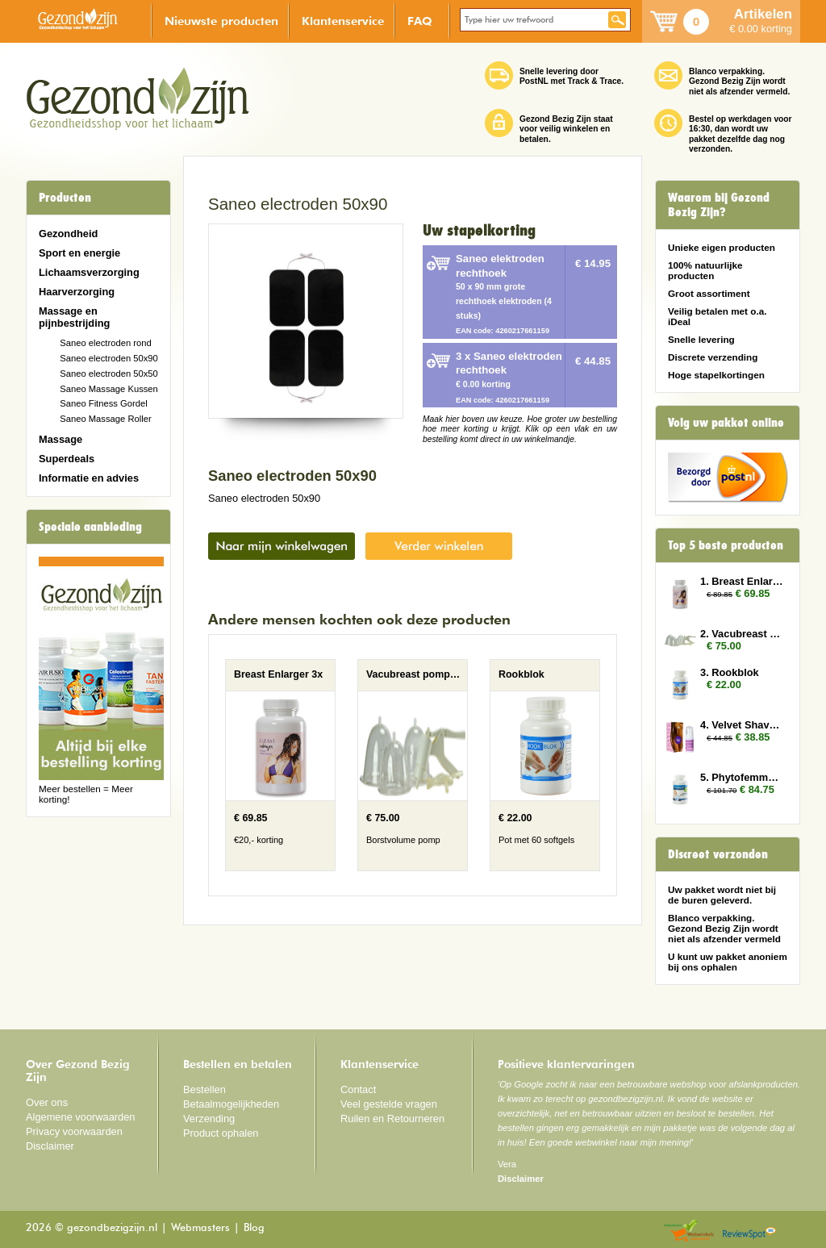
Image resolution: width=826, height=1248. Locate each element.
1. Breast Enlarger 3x (742, 581)
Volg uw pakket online (726, 422)
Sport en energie (79, 253)
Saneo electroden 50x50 (109, 373)
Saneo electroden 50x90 (109, 358)
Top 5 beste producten (725, 545)
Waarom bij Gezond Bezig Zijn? (719, 204)
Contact (358, 1089)
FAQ (419, 20)
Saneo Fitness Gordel (104, 403)
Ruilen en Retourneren (392, 1118)
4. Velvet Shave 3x (742, 725)
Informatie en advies (89, 478)
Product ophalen (220, 1133)
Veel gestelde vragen (388, 1104)
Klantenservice (343, 20)
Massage (60, 439)
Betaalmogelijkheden (231, 1104)
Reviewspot (749, 1231)
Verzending (209, 1118)
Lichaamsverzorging (89, 272)
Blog (254, 1228)
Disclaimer (50, 1146)
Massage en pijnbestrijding (74, 317)
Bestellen (204, 1089)
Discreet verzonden (718, 854)
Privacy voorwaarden (74, 1131)
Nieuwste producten (221, 20)
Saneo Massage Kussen (109, 389)
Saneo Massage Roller (106, 419)
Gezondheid (68, 233)
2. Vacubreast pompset (742, 634)
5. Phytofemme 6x (742, 777)
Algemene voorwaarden (81, 1117)
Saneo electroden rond (106, 343)
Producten (65, 197)
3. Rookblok (729, 672)
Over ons (47, 1102)
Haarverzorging (77, 292)
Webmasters (200, 1228)
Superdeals (66, 459)
